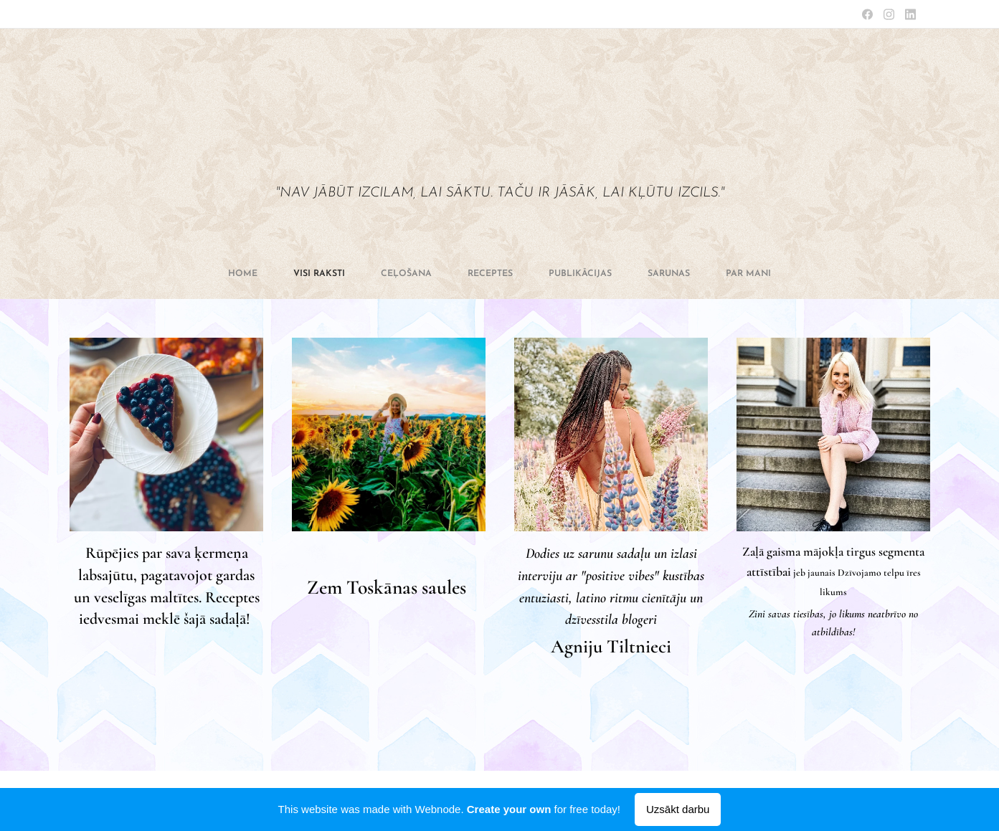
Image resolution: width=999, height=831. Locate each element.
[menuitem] (401, 274)
